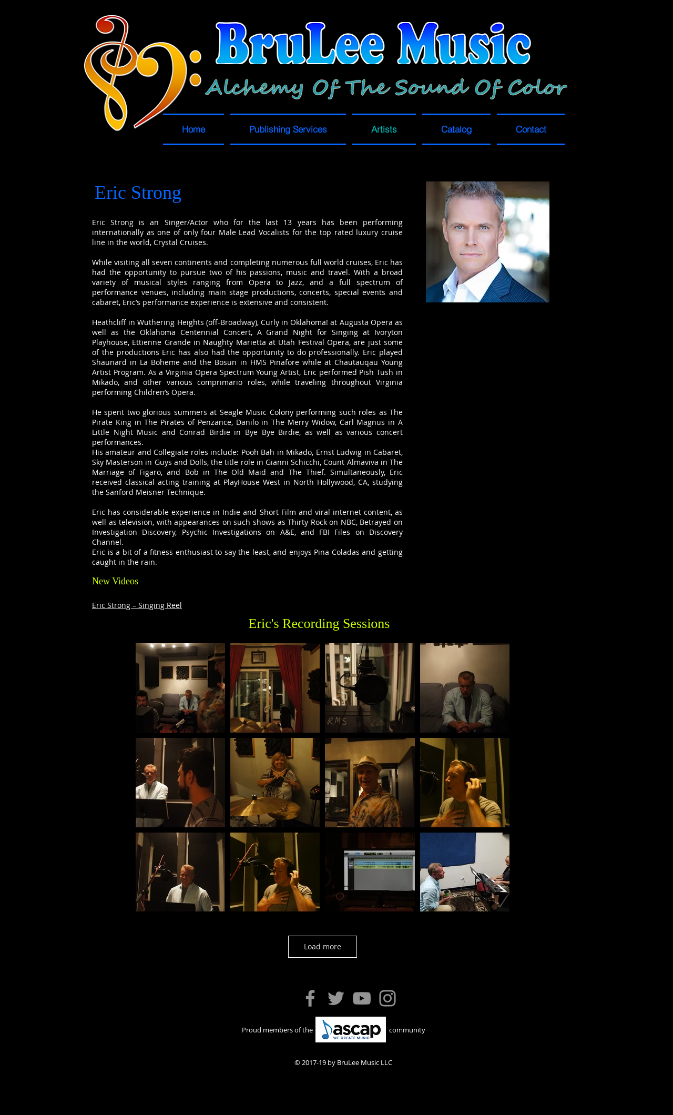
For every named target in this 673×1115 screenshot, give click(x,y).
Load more (322, 946)
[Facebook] (310, 998)
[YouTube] (362, 998)
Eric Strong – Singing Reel (137, 605)
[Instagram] (387, 998)
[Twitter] (336, 998)
